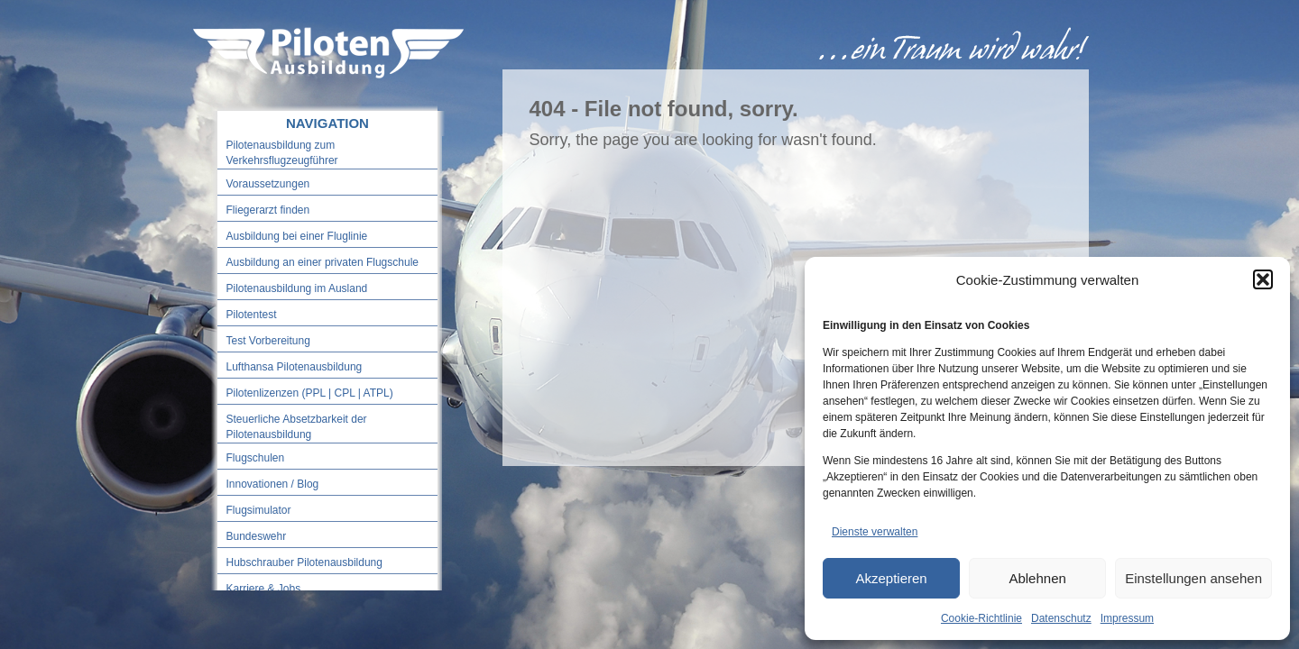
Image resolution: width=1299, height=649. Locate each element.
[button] (1263, 279)
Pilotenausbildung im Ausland (297, 288)
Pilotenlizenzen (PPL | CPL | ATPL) (309, 393)
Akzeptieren (890, 578)
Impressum (1127, 618)
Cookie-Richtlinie (981, 618)
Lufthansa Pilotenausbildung (294, 367)
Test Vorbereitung (268, 340)
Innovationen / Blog (272, 484)
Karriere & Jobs (263, 588)
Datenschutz (1061, 618)
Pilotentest (251, 314)
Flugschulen (255, 458)
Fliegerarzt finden (268, 210)
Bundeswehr (256, 536)
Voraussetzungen (268, 184)
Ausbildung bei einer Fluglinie (297, 236)
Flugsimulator (258, 510)
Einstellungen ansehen (1193, 578)
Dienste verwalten (874, 532)
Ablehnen (1037, 578)
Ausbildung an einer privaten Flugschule (322, 262)
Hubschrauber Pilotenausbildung (304, 562)
